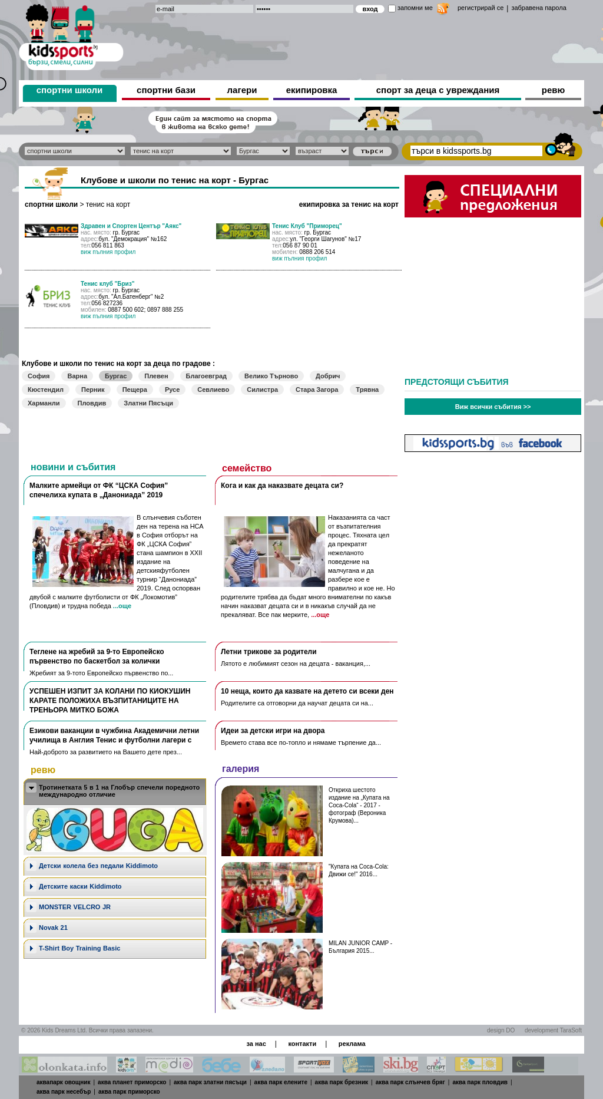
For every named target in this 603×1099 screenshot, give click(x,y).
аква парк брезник (341, 1082)
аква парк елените (280, 1082)
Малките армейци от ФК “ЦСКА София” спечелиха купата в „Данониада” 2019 (98, 490)
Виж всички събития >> (493, 406)
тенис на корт (108, 204)
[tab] (115, 791)
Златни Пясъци (148, 403)
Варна (77, 375)
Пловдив (92, 403)
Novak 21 (53, 927)
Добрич (328, 375)
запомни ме (415, 7)
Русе (172, 389)
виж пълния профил (108, 252)
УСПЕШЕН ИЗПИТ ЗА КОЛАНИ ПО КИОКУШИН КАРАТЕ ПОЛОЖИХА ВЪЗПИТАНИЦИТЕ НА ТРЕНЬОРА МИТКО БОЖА (109, 700)
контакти (302, 1043)
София (38, 375)
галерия (240, 769)
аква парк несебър (64, 1091)
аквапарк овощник (64, 1082)
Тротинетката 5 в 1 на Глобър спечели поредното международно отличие (119, 791)
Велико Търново (271, 375)
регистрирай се (480, 7)
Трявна (367, 389)
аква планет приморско (132, 1082)
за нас (256, 1043)
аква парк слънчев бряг (410, 1082)
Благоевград (206, 375)
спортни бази (166, 90)
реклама (352, 1043)
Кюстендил (46, 389)
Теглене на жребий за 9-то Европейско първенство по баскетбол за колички (96, 656)
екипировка (311, 90)
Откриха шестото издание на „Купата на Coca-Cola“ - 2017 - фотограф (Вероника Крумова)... (359, 805)
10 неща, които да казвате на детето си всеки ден (307, 691)
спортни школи (70, 90)
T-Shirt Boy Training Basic (79, 948)
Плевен (156, 375)
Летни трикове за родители (269, 652)
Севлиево (213, 389)
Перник (93, 389)
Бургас (116, 375)
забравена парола (538, 7)
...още (122, 605)
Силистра (262, 389)
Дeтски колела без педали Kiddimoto (98, 865)
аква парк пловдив (480, 1082)
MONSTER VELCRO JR (75, 906)
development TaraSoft (553, 1030)
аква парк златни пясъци (210, 1082)
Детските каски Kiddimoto (80, 886)
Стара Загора (317, 389)
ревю (553, 90)
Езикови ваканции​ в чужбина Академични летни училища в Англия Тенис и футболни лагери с (114, 735)
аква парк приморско (129, 1091)
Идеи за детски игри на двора (273, 731)
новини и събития (73, 467)
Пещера (134, 389)
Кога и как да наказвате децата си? (282, 485)
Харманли (44, 403)
